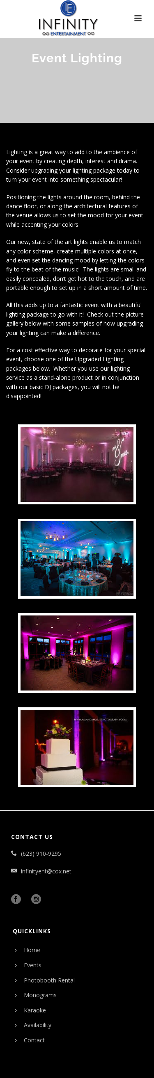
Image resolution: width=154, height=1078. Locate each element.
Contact (30, 1040)
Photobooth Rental (45, 980)
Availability (33, 1025)
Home (27, 950)
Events (28, 965)
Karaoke (30, 1010)
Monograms (36, 995)
